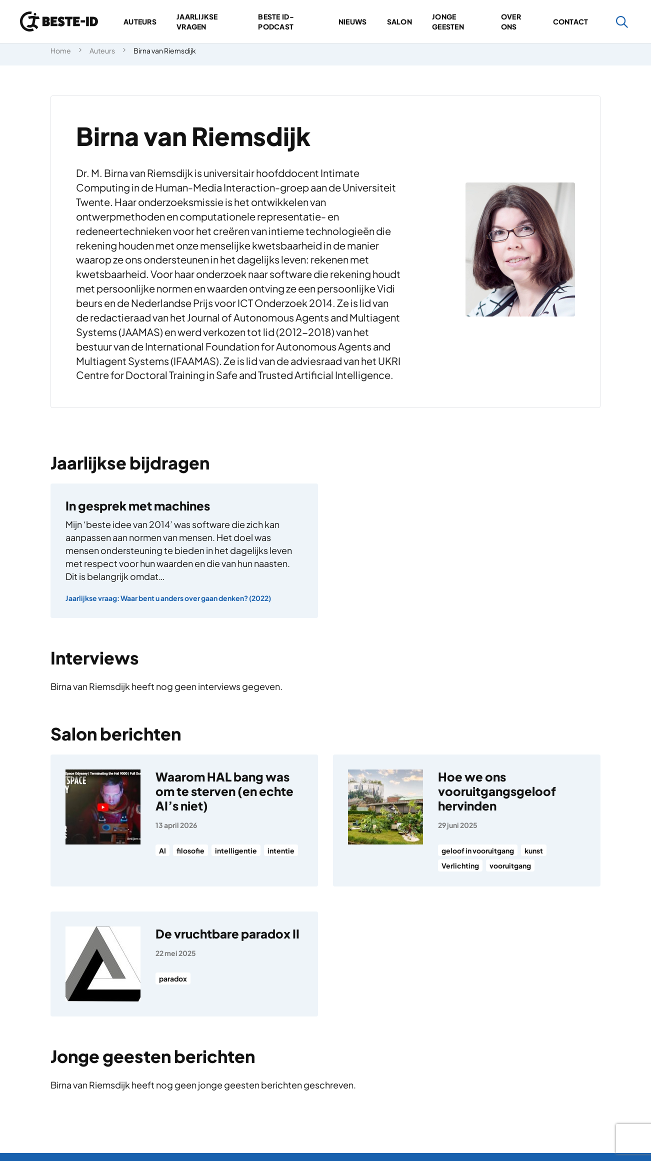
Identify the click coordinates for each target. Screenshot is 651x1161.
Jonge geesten (448, 21)
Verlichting (460, 865)
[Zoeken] (622, 22)
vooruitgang (510, 865)
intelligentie (236, 850)
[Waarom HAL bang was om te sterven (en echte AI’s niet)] (184, 820)
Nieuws (352, 21)
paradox (173, 978)
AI (162, 850)
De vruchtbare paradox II (228, 933)
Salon (399, 21)
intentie (281, 850)
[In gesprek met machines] (184, 551)
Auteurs (140, 21)
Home (60, 50)
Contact (570, 21)
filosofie (190, 850)
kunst (533, 850)
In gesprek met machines (138, 505)
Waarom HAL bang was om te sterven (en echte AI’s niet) (225, 791)
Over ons (511, 21)
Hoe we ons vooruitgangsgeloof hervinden (497, 791)
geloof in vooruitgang (478, 850)
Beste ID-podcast (276, 21)
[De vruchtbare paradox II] (184, 964)
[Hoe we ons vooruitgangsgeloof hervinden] (466, 820)
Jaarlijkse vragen (197, 21)
